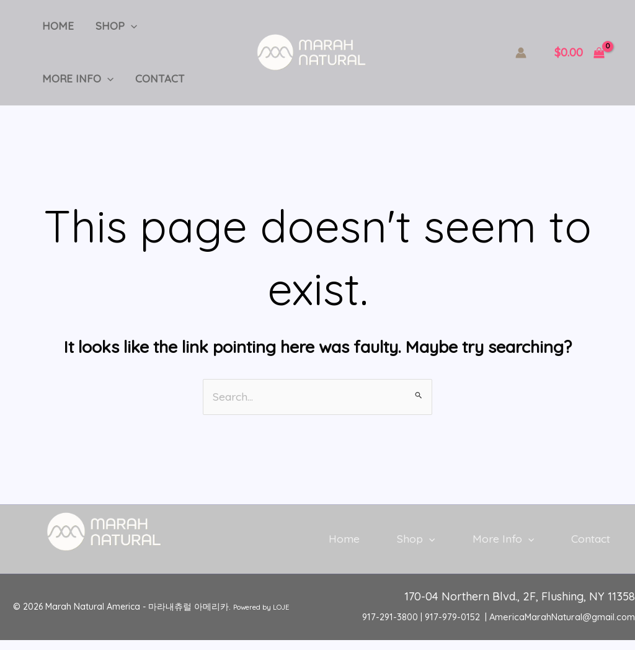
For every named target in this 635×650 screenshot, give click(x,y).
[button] (126, 28)
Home (56, 27)
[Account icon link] (520, 55)
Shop (111, 28)
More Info (76, 84)
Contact (155, 83)
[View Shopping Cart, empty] (579, 56)
